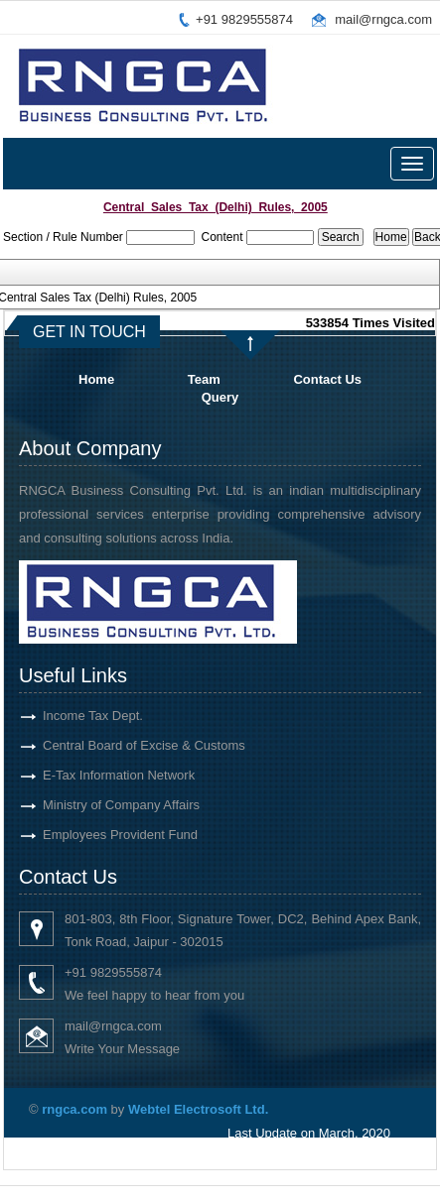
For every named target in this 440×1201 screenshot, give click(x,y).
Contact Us (327, 379)
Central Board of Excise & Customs (126, 745)
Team (204, 379)
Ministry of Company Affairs (103, 804)
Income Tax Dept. (75, 715)
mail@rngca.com (383, 19)
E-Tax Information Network (101, 775)
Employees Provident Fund (102, 834)
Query (220, 397)
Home (96, 379)
